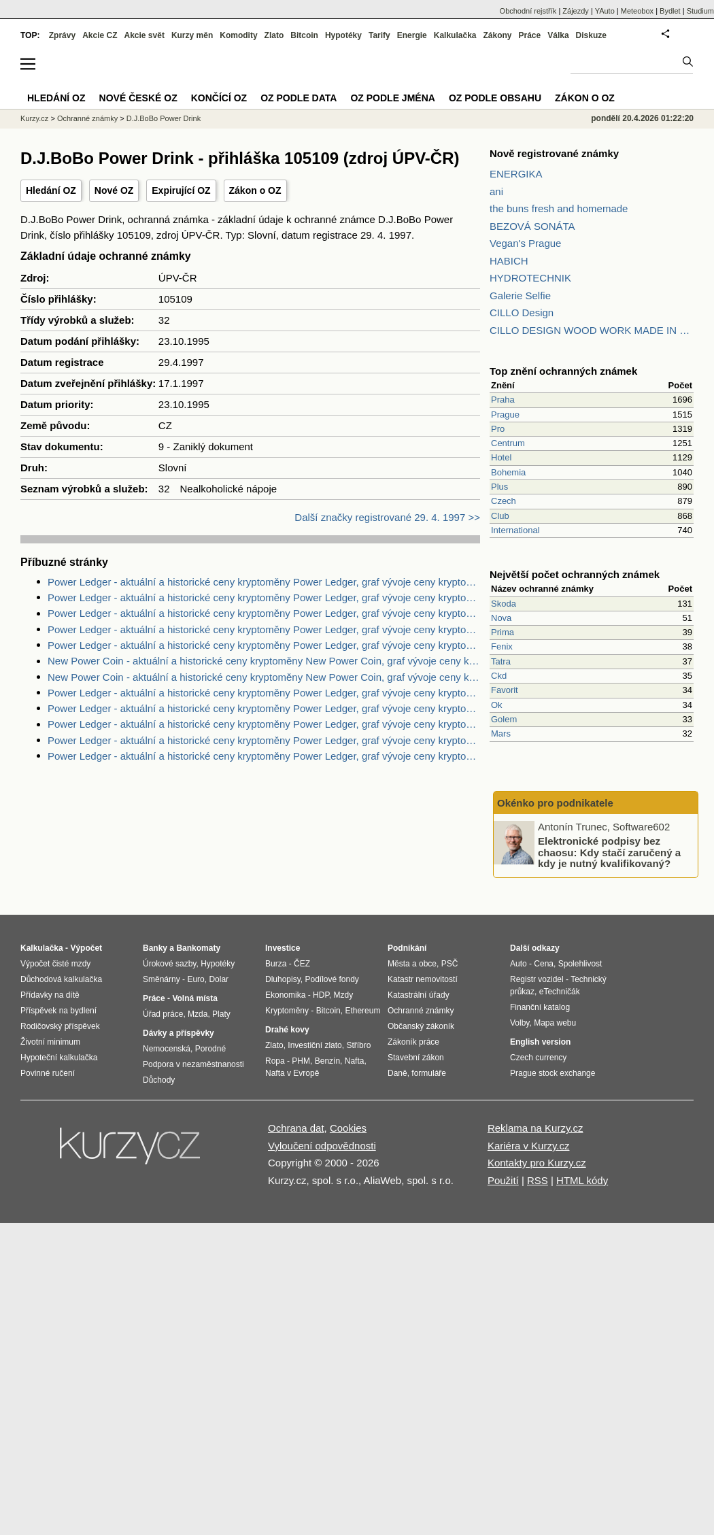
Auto (518, 963)
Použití (503, 1180)
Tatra (501, 661)
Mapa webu (555, 1023)
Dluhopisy (283, 979)
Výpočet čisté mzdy (55, 963)
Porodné (210, 1048)
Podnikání (407, 948)
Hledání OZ (51, 190)
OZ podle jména (392, 97)
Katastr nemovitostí (423, 979)
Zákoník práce (413, 1042)
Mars (501, 733)
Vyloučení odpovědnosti (322, 1145)
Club (500, 516)
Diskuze (591, 35)
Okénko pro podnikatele (555, 803)
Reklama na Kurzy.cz (535, 1128)
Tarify (379, 35)
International (515, 530)
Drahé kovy (287, 1029)
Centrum (508, 443)
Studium (700, 11)
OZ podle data (298, 97)
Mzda (197, 1014)
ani (496, 191)
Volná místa (194, 998)
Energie (412, 35)
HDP (321, 995)
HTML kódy (582, 1180)
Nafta (354, 1061)
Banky (155, 948)
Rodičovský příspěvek (60, 1026)
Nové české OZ (138, 97)
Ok (497, 705)
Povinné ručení (47, 1073)
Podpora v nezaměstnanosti (193, 1064)
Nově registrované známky (554, 153)
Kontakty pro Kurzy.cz (537, 1162)
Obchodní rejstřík (528, 11)
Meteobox (637, 11)
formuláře (428, 1073)
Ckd (499, 676)
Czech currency (538, 1057)
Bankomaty (198, 948)
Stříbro (358, 1045)
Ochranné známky (87, 118)
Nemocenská (166, 1048)
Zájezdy (575, 11)
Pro (498, 429)
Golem (504, 719)
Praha (503, 399)
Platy (221, 1014)
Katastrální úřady (418, 995)
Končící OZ (219, 97)
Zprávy (62, 35)
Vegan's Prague (525, 243)
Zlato (274, 35)
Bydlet (670, 11)
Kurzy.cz (34, 118)
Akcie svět (144, 35)
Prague (505, 414)
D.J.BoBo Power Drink (163, 118)
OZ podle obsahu (495, 97)
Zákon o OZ (255, 190)
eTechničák (559, 991)
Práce (530, 35)
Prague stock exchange (552, 1073)
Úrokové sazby (169, 963)
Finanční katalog (540, 1007)
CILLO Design (522, 312)
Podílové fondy (331, 979)
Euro (195, 979)
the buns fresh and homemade (559, 208)
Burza (275, 963)
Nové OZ (114, 190)
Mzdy (344, 995)
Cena (544, 963)
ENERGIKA (516, 174)
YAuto (605, 11)
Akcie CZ (99, 35)
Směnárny (161, 979)
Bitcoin (304, 35)
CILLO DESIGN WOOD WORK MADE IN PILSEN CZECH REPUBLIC (592, 330)
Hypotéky (343, 35)
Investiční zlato (314, 1045)
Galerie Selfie (520, 295)
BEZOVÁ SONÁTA (532, 226)
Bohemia (508, 472)
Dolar (218, 979)
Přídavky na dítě (50, 995)
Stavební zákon (416, 1057)
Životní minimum (50, 1042)
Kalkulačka (455, 35)
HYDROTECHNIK (530, 278)
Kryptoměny (287, 1010)
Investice (282, 948)
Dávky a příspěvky (178, 1033)
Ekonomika (285, 995)
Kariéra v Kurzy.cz (529, 1145)
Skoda (503, 603)
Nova (501, 618)
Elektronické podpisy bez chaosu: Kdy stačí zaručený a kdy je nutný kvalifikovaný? (609, 852)
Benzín (327, 1061)
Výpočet (86, 948)
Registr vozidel (537, 979)
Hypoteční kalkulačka (58, 1057)
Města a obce (412, 963)
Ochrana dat (296, 1128)
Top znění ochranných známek (563, 371)
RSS (537, 1180)
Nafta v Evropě (292, 1073)
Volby (519, 1023)
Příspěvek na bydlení (58, 1010)
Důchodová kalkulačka (61, 979)
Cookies (348, 1128)
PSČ (449, 963)
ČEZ (302, 963)
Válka (557, 35)
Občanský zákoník (421, 1026)
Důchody (159, 1080)
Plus (499, 487)
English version (540, 1042)
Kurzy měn (192, 35)
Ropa (275, 1061)
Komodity (238, 35)
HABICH (509, 261)
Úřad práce (163, 1014)
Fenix (502, 646)
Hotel (501, 457)
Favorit (504, 690)
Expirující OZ (181, 190)
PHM (301, 1061)
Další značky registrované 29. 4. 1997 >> (387, 517)
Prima (502, 632)
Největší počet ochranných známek (575, 574)
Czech (503, 501)
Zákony (497, 35)
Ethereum (362, 1010)
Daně (397, 1073)
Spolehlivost (580, 963)
